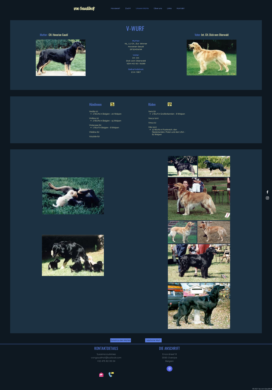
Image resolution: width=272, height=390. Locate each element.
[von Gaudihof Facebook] (267, 192)
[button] (115, 8)
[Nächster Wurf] (153, 340)
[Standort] (169, 368)
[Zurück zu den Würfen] (120, 340)
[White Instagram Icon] (267, 198)
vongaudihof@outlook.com (106, 357)
